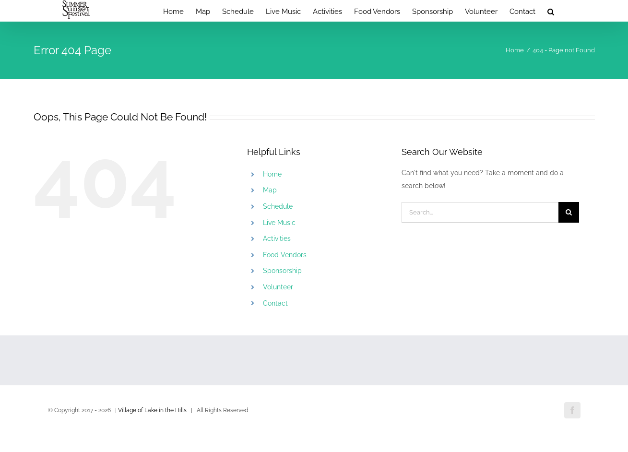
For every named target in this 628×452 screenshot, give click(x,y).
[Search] (568, 212)
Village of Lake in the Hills (152, 410)
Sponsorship (282, 270)
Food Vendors (285, 255)
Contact (275, 303)
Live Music (279, 222)
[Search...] (480, 212)
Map (270, 190)
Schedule (278, 206)
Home (272, 174)
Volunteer (278, 287)
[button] (550, 11)
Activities (277, 238)
